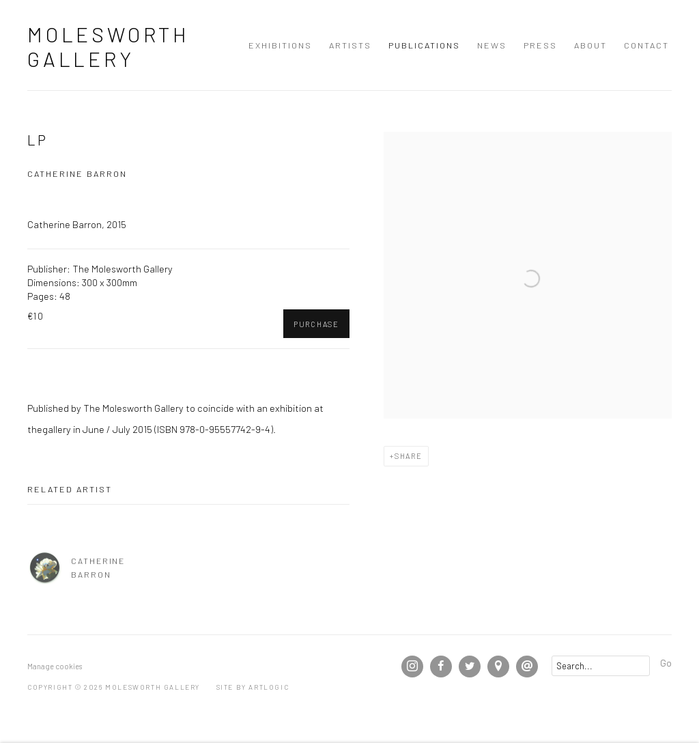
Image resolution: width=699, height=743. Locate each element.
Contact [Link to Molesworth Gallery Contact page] (646, 45)
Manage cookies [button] (54, 666)
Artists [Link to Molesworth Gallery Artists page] (350, 45)
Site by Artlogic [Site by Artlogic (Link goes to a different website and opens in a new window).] (252, 687)
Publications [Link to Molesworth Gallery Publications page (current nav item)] (424, 45)
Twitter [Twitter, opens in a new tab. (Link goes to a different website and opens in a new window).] (470, 666)
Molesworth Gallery (108, 46)
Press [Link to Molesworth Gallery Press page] (540, 45)
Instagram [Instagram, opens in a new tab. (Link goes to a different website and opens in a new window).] (412, 666)
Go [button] (666, 662)
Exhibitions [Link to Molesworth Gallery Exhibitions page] (280, 45)
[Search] (601, 666)
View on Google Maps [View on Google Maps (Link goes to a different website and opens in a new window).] (498, 666)
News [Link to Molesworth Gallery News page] (492, 45)
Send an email (527, 666)
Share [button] (409, 455)
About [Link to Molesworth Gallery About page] (590, 45)
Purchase (316, 324)
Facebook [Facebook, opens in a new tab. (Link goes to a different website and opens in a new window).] (441, 666)
